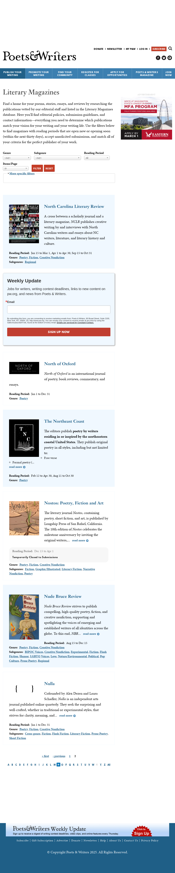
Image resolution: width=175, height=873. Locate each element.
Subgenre (40, 153)
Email (11, 302)
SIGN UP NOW (59, 332)
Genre (7, 153)
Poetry (23, 257)
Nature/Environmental (72, 656)
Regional (30, 262)
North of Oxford (60, 363)
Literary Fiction (72, 569)
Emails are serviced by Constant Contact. (75, 323)
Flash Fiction (60, 733)
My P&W (131, 48)
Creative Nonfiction (51, 257)
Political (93, 656)
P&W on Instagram (169, 58)
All (108, 764)
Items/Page (10, 163)
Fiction (33, 257)
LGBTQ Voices (39, 656)
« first (45, 756)
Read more (15, 467)
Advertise (62, 840)
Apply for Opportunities (117, 74)
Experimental (79, 652)
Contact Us (131, 840)
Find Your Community (65, 74)
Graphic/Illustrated (47, 569)
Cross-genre (32, 733)
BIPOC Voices (34, 652)
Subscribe (158, 48)
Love (54, 656)
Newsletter (114, 48)
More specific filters (22, 173)
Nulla (49, 683)
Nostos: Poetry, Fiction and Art (74, 503)
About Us (115, 840)
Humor (24, 656)
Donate (98, 48)
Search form (170, 48)
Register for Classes (90, 74)
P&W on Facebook (158, 58)
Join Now (168, 74)
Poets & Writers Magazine (147, 74)
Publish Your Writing (12, 74)
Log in (143, 48)
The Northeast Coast (64, 421)
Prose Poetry (28, 661)
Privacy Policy (150, 840)
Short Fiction (17, 738)
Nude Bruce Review (63, 596)
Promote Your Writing (39, 74)
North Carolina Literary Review (74, 206)
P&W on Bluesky (164, 58)
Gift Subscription (42, 840)
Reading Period (94, 153)
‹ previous (59, 756)
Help (103, 840)
